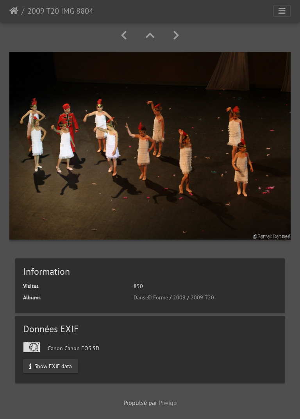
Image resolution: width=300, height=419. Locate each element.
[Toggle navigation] (282, 11)
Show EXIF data (50, 365)
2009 (179, 297)
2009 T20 (202, 297)
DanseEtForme (151, 297)
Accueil (13, 11)
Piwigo (168, 402)
